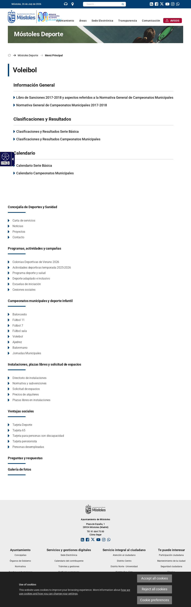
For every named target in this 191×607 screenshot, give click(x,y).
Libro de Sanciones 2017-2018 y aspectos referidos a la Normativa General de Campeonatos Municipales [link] (94, 97)
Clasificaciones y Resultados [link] (42, 119)
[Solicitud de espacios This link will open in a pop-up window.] (24, 389)
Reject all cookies (154, 589)
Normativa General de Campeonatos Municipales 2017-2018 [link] (61, 105)
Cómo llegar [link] (95, 534)
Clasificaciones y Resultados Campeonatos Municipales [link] (58, 139)
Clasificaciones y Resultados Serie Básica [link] (47, 131)
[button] (123, 4)
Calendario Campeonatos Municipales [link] (45, 173)
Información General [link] (34, 85)
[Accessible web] (5, 156)
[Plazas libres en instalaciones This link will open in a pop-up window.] (29, 400)
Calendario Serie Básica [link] (34, 165)
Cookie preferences (154, 600)
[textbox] (101, 4)
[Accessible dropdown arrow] (11, 159)
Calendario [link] (24, 153)
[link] (66, 4)
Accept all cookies (154, 578)
